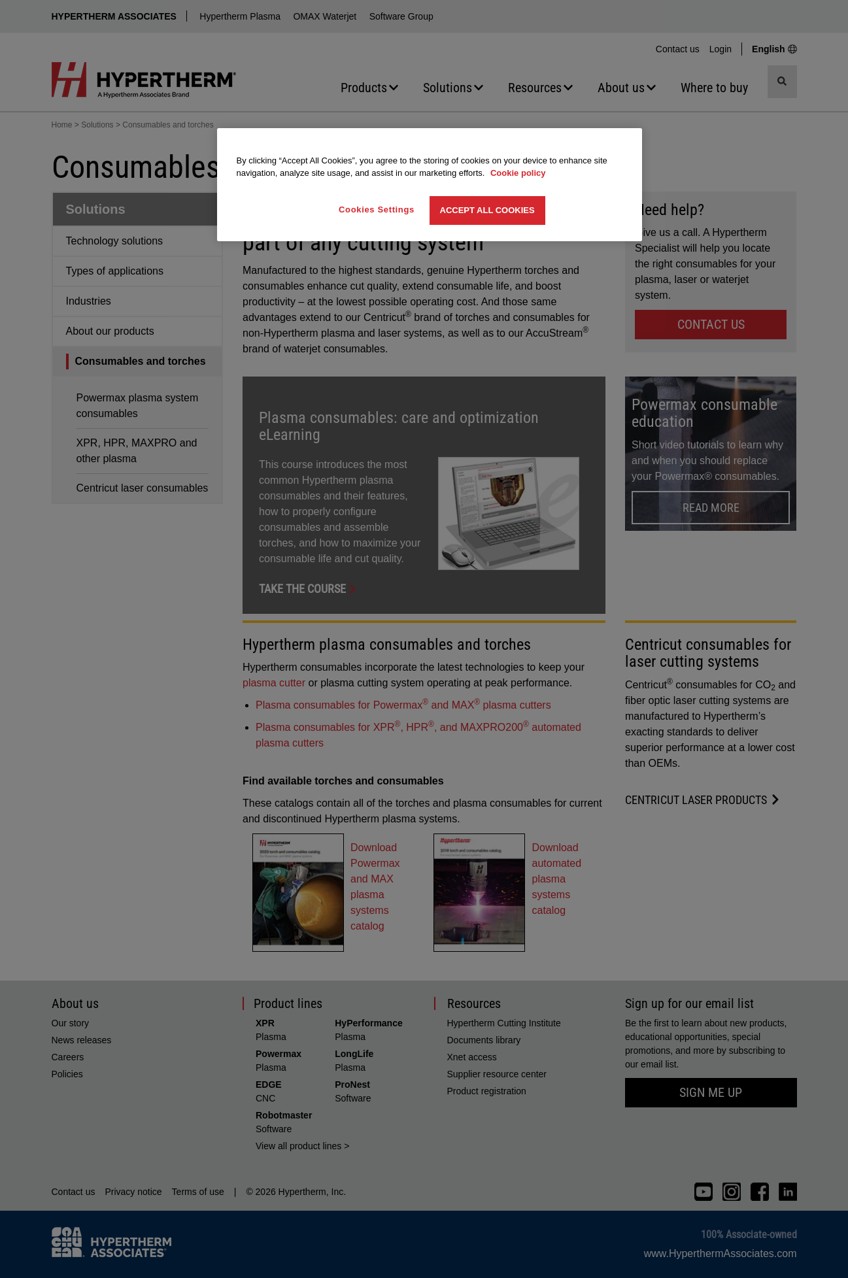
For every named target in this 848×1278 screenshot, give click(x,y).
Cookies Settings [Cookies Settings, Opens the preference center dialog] (377, 209)
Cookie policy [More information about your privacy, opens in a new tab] (518, 173)
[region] (429, 184)
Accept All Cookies (487, 210)
